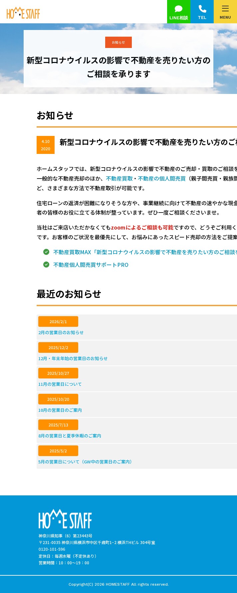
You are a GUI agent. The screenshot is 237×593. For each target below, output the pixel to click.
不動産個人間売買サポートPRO (90, 265)
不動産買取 (119, 178)
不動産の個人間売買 (162, 178)
